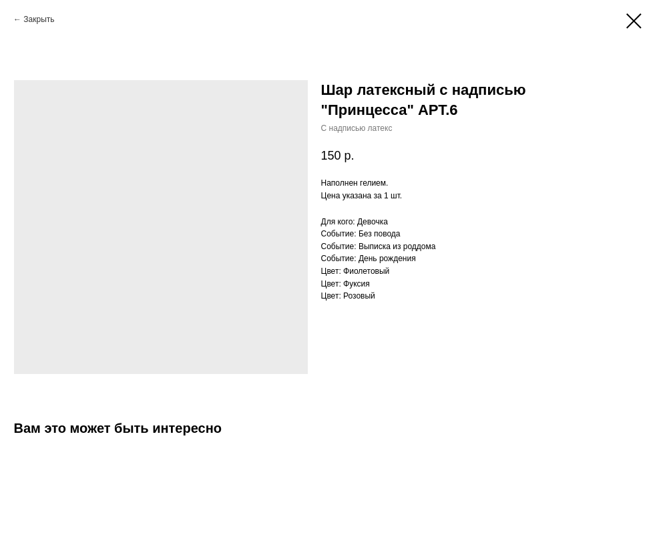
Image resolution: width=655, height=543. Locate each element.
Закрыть (38, 19)
